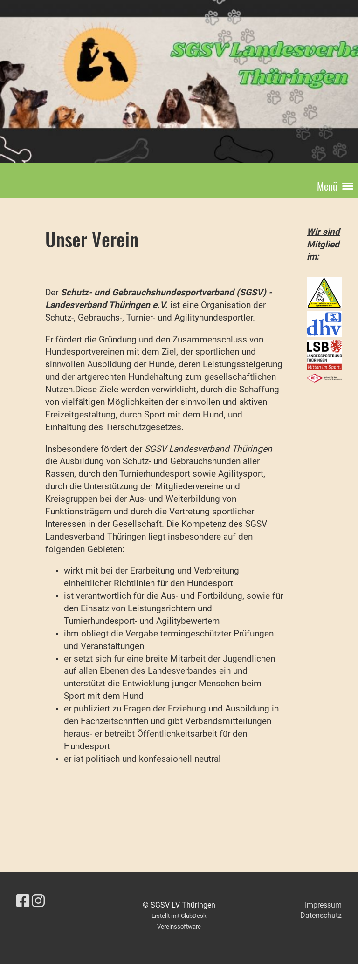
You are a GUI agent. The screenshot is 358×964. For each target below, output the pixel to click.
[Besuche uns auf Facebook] (22, 901)
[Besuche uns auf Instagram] (38, 901)
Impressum (323, 905)
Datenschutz (321, 915)
